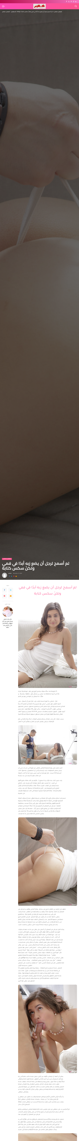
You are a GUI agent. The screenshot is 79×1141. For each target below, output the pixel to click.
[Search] (76, 6)
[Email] (16, 576)
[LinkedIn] (76, 1)
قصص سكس (7, 559)
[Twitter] (69, 1)
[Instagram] (73, 1)
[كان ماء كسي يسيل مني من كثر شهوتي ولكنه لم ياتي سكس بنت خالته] (7, 612)
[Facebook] (66, 1)
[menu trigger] (4, 6)
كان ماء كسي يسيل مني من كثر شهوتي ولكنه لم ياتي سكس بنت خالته (7, 623)
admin (10, 573)
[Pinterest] (71, 1)
